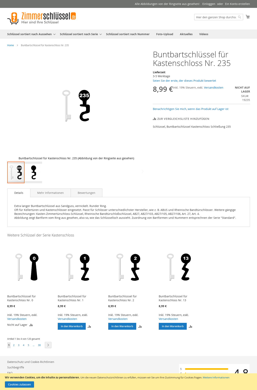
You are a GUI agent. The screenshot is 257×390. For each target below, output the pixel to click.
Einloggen (208, 4)
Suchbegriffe (15, 367)
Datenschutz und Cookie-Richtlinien (30, 362)
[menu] (128, 34)
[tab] (18, 193)
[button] (137, 105)
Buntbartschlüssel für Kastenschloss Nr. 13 (173, 298)
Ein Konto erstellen (237, 4)
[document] (129, 382)
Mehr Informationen (50, 193)
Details (18, 193)
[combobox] (218, 17)
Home (10, 45)
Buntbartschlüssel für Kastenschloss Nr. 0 (21, 298)
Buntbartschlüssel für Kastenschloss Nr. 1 (72, 298)
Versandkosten (213, 87)
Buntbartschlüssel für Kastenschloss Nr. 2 (122, 298)
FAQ (10, 373)
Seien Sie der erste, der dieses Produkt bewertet (184, 80)
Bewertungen (86, 193)
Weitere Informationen (216, 377)
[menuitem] (30, 34)
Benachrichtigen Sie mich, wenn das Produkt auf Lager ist (190, 109)
